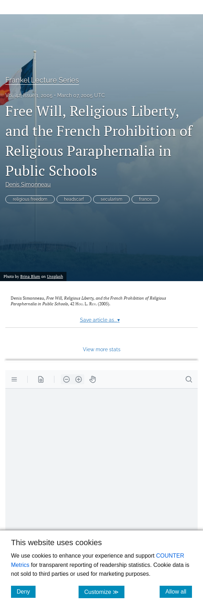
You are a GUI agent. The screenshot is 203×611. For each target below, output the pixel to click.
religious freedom (30, 199)
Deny (26, 591)
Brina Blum (30, 276)
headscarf (74, 199)
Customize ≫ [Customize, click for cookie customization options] (104, 591)
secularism (111, 199)
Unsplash (55, 276)
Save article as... (100, 320)
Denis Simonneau (28, 184)
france (145, 199)
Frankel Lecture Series (42, 80)
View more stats (102, 349)
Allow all (178, 591)
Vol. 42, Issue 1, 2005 (29, 95)
